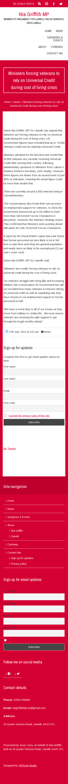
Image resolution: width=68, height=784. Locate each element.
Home (48, 31)
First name (9, 366)
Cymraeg (57, 47)
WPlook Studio (28, 765)
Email (6, 390)
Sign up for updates (22, 558)
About (42, 47)
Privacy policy (19, 563)
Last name (9, 378)
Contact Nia (55, 53)
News (59, 31)
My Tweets (9, 448)
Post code (9, 402)
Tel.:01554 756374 (23, 3)
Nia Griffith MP (34, 14)
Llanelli (15, 536)
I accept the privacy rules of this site (28, 415)
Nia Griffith (17, 530)
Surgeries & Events (55, 38)
